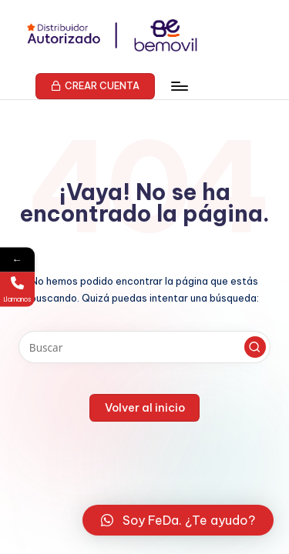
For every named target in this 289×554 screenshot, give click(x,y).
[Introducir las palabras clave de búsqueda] (144, 347)
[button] (95, 86)
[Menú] (179, 86)
